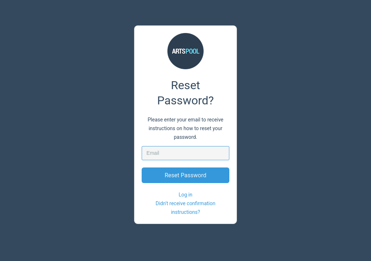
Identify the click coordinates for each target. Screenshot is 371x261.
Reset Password (186, 175)
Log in (185, 195)
